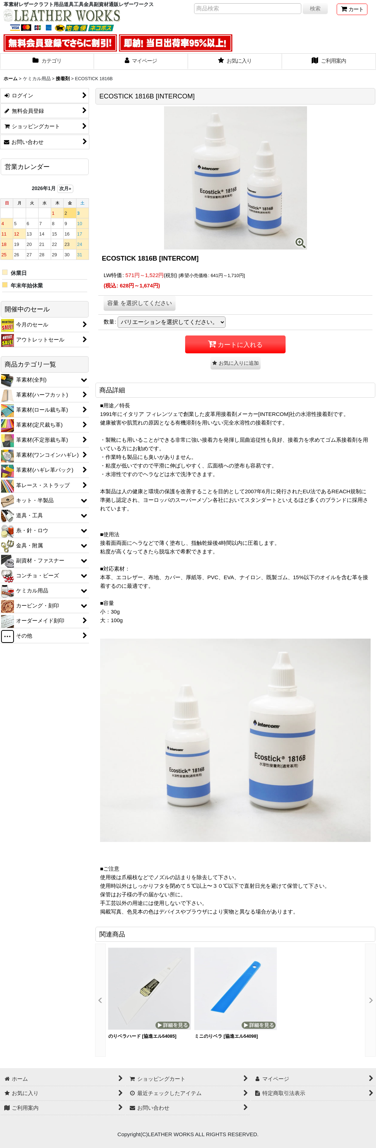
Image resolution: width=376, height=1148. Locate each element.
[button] (236, 363)
